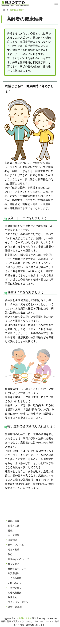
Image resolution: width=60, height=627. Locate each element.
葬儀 (10, 530)
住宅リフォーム (16, 545)
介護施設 (12, 540)
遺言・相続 (13, 549)
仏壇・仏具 (13, 525)
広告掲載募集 (14, 592)
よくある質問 (14, 578)
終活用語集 (13, 573)
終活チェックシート (18, 568)
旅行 (10, 554)
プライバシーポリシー (19, 602)
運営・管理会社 (16, 607)
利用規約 (12, 597)
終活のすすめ (25, 618)
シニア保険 (13, 535)
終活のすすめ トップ (18, 559)
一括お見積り (14, 587)
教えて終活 (13, 564)
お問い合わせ (14, 583)
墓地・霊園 (13, 521)
